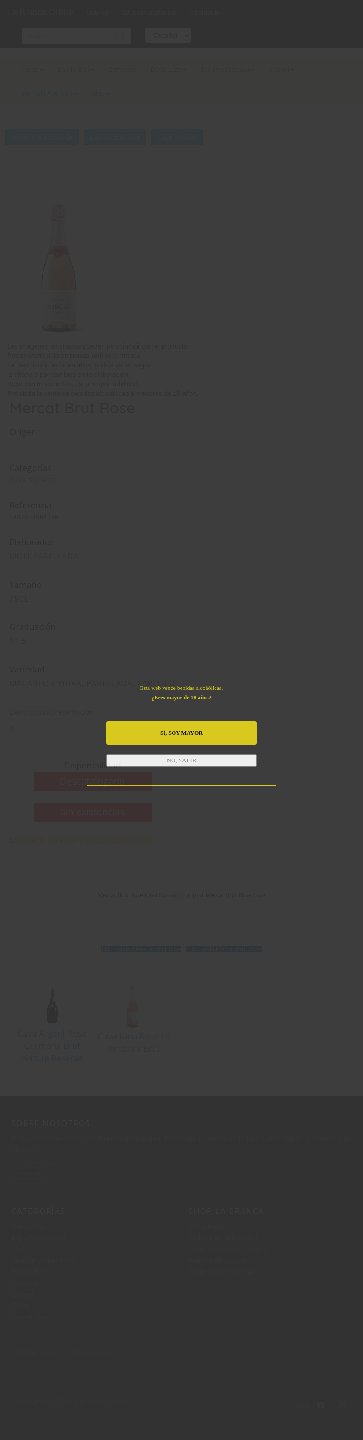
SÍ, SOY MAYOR (181, 733)
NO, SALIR (182, 760)
